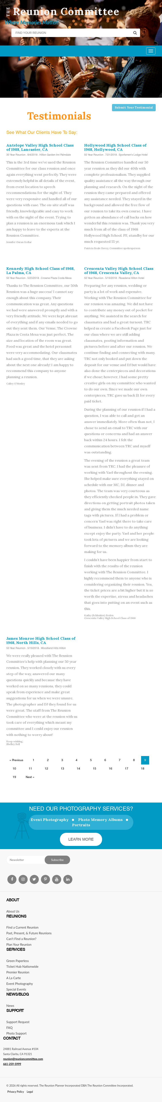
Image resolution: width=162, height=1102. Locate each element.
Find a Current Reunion (22, 927)
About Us (12, 911)
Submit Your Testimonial (134, 107)
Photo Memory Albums (100, 819)
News (10, 1005)
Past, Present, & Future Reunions (29, 933)
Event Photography (50, 819)
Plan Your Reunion (18, 944)
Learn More (81, 839)
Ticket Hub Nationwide (22, 966)
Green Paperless (17, 961)
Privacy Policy (15, 1091)
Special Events (16, 989)
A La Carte (13, 978)
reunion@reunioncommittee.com (23, 1059)
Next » (30, 777)
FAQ (9, 1027)
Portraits (81, 824)
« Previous (16, 760)
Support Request (18, 1022)
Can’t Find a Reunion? (21, 939)
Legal (30, 1091)
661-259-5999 (12, 1064)
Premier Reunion (17, 972)
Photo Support (16, 1033)
